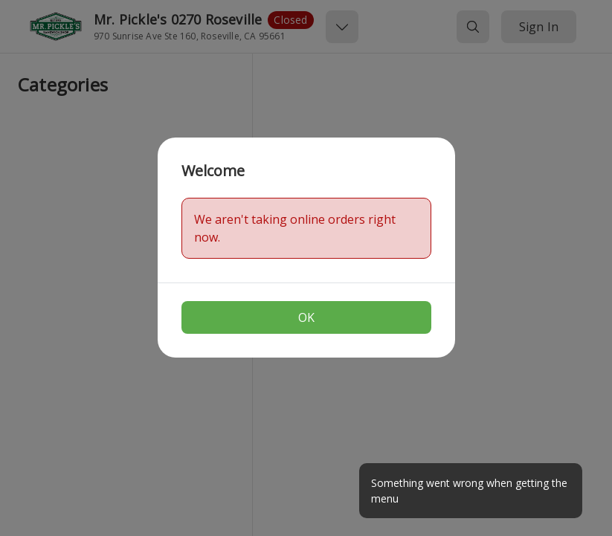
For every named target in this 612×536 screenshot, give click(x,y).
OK (306, 317)
